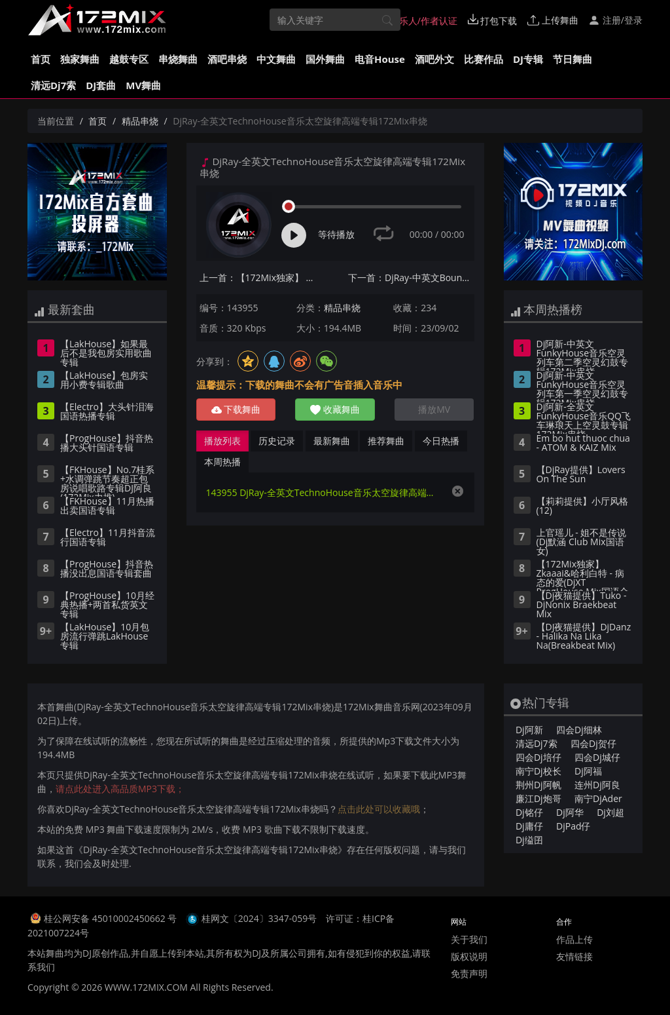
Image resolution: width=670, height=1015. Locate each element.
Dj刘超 (610, 812)
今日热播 (441, 440)
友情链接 (574, 956)
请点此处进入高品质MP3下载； (120, 788)
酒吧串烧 (227, 59)
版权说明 (469, 956)
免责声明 (469, 973)
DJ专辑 (528, 59)
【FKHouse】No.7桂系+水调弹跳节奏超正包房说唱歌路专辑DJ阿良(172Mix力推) (107, 481)
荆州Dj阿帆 (538, 784)
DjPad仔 (573, 826)
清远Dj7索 (53, 85)
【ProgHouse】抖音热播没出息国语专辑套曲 (106, 569)
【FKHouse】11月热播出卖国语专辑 (107, 506)
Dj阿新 (529, 729)
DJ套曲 (101, 85)
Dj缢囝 (529, 839)
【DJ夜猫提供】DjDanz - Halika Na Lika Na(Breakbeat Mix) (584, 636)
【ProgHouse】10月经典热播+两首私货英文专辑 (107, 605)
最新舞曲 (331, 440)
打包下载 (493, 20)
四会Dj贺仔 (593, 743)
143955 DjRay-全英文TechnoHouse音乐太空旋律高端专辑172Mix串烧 (322, 492)
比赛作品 (483, 59)
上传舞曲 (552, 20)
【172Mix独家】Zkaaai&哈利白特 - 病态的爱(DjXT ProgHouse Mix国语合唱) (583, 575)
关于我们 (469, 939)
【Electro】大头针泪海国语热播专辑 (107, 412)
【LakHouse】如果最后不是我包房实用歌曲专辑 (106, 353)
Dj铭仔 (529, 812)
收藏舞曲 (335, 409)
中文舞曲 (276, 59)
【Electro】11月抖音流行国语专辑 (107, 538)
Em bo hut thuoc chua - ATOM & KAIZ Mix (583, 443)
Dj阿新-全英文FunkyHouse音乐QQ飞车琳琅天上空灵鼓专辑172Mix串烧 (584, 418)
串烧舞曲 (178, 59)
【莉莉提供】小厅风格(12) (582, 506)
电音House (380, 59)
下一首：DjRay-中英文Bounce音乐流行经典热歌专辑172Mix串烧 (411, 277)
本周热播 (222, 461)
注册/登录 (615, 20)
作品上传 (574, 939)
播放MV (434, 409)
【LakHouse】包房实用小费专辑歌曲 (104, 381)
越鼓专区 (129, 59)
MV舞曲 (143, 85)
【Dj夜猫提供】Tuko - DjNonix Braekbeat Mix (582, 605)
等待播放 (336, 234)
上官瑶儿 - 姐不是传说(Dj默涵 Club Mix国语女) (582, 542)
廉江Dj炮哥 (538, 798)
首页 (40, 59)
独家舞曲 (79, 59)
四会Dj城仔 (597, 757)
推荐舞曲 (386, 440)
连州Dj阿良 (597, 784)
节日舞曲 (572, 59)
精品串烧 (140, 121)
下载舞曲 (236, 409)
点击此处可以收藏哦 (379, 809)
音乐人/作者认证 (417, 20)
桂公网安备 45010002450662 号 (111, 918)
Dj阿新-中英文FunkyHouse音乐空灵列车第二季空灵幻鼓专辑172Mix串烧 (582, 355)
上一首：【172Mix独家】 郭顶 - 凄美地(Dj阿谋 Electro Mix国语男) (263, 277)
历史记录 (276, 440)
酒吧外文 (434, 59)
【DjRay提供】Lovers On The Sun (581, 475)
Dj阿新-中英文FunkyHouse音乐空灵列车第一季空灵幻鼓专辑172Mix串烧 (582, 386)
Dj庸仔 (529, 826)
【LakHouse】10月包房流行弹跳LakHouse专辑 (104, 636)
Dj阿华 (570, 812)
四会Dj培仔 (538, 757)
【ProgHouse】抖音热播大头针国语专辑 (106, 443)
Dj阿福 (588, 771)
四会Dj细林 (579, 729)
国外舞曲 (325, 59)
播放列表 (222, 440)
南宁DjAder (598, 798)
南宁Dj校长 (538, 771)
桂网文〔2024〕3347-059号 (259, 918)
